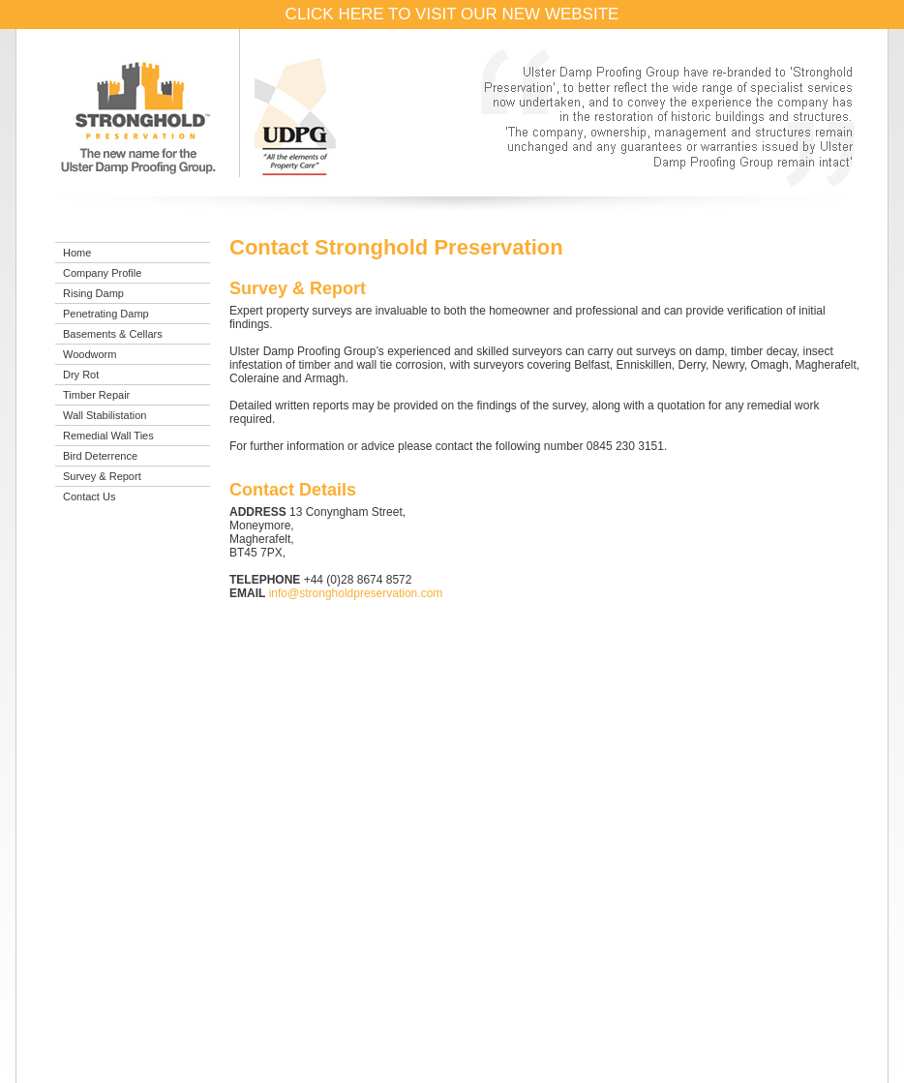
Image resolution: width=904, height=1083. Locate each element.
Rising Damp (93, 293)
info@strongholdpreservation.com (356, 593)
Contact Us (89, 496)
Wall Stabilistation (104, 415)
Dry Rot (81, 374)
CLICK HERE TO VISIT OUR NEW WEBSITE (452, 14)
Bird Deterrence (100, 456)
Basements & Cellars (113, 334)
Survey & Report (102, 476)
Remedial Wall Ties (108, 435)
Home (77, 252)
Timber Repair (96, 395)
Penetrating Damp (106, 313)
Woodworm (89, 354)
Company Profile (102, 273)
